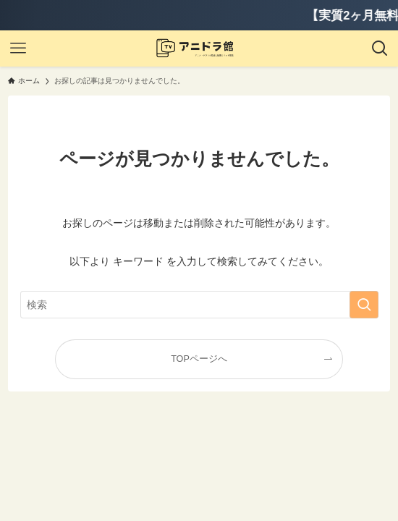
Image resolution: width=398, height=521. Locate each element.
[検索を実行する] (364, 304)
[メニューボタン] (18, 48)
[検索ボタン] (380, 48)
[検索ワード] (199, 304)
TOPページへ (199, 359)
